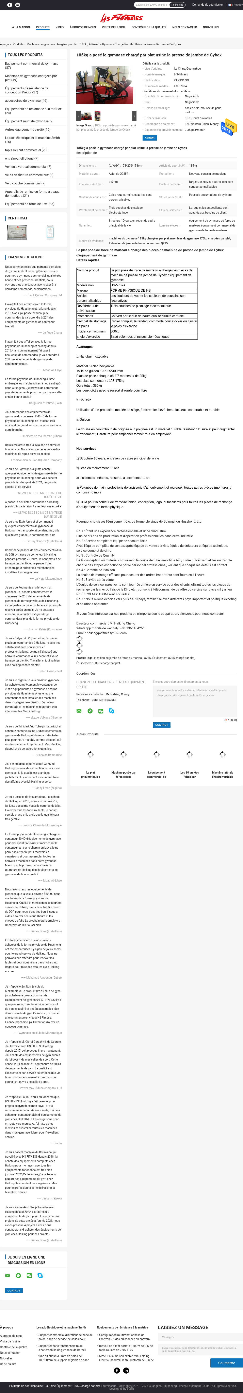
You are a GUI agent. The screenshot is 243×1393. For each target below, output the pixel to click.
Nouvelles (210, 27)
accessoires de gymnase (23, 101)
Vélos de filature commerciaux (27, 175)
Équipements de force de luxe (26, 204)
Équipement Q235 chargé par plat (173, 657)
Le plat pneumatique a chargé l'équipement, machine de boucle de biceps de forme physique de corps (90, 775)
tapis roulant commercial (23, 150)
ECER (130, 1388)
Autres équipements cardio (24, 129)
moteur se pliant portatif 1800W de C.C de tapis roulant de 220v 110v (126, 1348)
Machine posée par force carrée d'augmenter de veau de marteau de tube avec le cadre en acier (124, 775)
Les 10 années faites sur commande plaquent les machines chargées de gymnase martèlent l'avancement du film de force (189, 775)
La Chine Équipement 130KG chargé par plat (72, 1386)
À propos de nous (83, 27)
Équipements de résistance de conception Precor (26, 90)
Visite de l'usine (114, 27)
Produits (43, 27)
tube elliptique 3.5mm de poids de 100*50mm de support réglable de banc (63, 1358)
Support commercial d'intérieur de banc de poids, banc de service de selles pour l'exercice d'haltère (65, 1337)
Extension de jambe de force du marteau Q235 (122, 657)
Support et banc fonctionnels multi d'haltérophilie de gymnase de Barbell (62, 1348)
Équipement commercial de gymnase (31, 64)
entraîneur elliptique (19, 158)
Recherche (177, 4)
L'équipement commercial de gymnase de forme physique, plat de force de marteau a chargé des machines (157, 775)
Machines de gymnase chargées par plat (52, 44)
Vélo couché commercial (22, 183)
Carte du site (8, 1364)
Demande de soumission (208, 4)
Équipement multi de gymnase (27, 121)
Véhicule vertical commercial (26, 167)
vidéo (60, 27)
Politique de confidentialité (26, 1386)
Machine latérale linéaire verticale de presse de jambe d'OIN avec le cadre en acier (223, 775)
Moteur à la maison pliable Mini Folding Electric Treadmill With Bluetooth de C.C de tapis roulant (126, 1358)
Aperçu (4, 44)
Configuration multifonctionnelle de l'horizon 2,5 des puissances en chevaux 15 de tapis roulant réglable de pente (124, 1337)
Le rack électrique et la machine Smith (32, 138)
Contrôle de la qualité (148, 27)
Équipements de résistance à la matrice (33, 109)
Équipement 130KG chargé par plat (98, 663)
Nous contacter (184, 27)
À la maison (21, 27)
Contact (150, 137)
